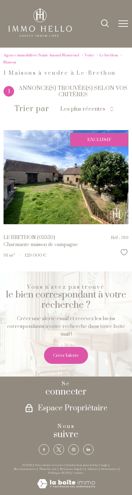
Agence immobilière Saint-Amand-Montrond (41, 55)
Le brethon (109, 55)
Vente (89, 55)
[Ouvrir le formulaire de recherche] (105, 24)
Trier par (31, 109)
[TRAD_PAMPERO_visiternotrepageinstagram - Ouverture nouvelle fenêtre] (73, 449)
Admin (92, 469)
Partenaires (109, 469)
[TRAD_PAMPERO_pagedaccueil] (40, 35)
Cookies (78, 473)
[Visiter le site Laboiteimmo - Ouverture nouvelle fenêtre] (66, 487)
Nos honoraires (25, 469)
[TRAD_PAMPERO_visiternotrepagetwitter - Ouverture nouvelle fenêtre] (59, 449)
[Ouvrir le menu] (123, 24)
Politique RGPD (59, 473)
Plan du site (48, 469)
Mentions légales (72, 469)
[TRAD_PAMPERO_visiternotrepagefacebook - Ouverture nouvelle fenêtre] (44, 449)
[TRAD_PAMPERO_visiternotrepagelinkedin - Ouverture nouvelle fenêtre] (88, 449)
